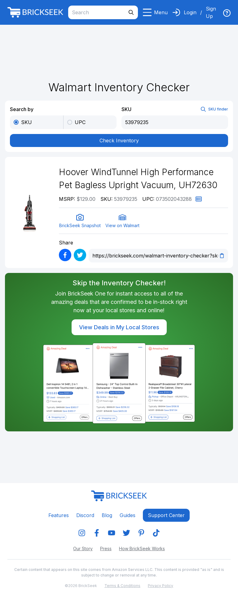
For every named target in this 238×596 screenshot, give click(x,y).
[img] (227, 13)
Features (58, 515)
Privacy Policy (160, 585)
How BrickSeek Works (142, 548)
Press (106, 548)
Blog (107, 515)
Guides (127, 515)
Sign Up (211, 12)
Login (190, 12)
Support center (166, 515)
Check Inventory (119, 140)
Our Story (83, 548)
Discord (85, 515)
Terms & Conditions (122, 585)
